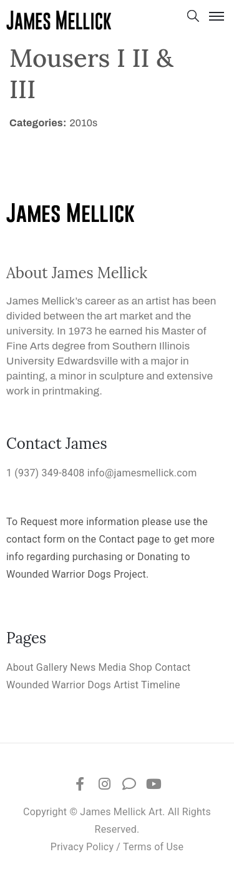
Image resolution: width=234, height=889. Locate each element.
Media (113, 667)
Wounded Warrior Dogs (58, 685)
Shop (140, 667)
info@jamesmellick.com (142, 473)
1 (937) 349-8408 (45, 473)
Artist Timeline (147, 685)
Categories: (38, 123)
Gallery (51, 667)
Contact (172, 667)
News (82, 667)
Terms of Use (153, 847)
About (20, 667)
